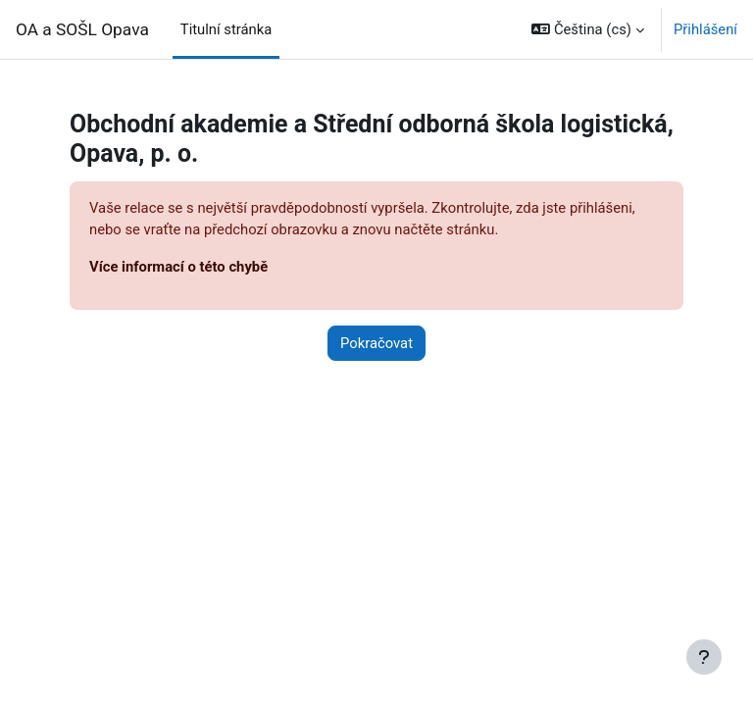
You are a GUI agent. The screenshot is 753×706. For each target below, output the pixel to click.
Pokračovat (376, 343)
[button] (588, 29)
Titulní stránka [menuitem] (226, 29)
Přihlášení (705, 29)
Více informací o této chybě (178, 267)
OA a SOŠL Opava (82, 29)
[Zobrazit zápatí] (704, 657)
